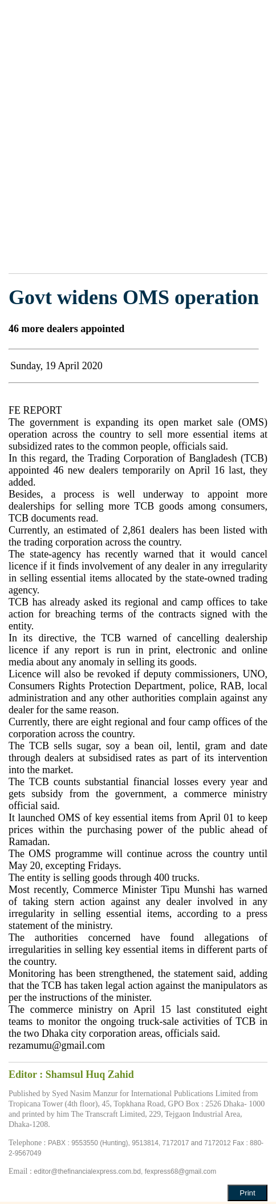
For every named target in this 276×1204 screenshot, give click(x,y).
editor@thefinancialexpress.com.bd (87, 1171)
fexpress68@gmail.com (181, 1171)
